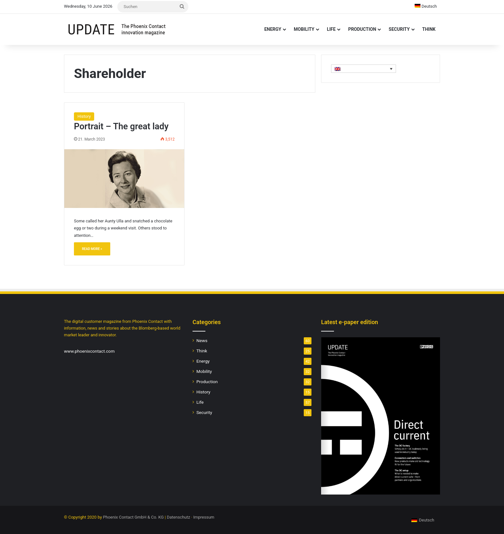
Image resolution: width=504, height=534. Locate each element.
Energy (272, 29)
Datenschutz (178, 517)
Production (362, 29)
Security (399, 29)
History (84, 116)
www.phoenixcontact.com (89, 351)
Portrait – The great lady (121, 126)
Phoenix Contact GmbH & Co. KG (133, 517)
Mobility (304, 29)
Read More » (92, 249)
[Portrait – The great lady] (124, 178)
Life (331, 29)
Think (429, 29)
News (201, 340)
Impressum (203, 517)
